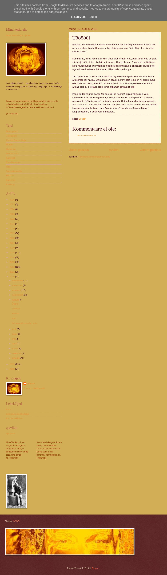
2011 (12, 271)
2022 (12, 218)
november (17, 285)
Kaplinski (10, 180)
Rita (8, 166)
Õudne (15, 303)
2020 (12, 228)
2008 (12, 369)
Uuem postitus (79, 150)
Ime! (14, 318)
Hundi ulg (10, 149)
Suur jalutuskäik (14, 171)
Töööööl (16, 308)
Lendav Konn (12, 153)
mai (14, 339)
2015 (12, 252)
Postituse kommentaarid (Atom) (94, 156)
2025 (12, 204)
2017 (12, 243)
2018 (12, 238)
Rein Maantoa (13, 162)
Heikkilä (10, 175)
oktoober (17, 290)
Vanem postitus (150, 150)
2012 (12, 267)
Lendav (31, 383)
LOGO (16, 521)
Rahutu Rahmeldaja (16, 140)
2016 (12, 247)
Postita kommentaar (87, 135)
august (15, 299)
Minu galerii (12, 131)
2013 (12, 262)
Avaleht (114, 150)
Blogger (96, 568)
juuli (14, 329)
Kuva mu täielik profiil (34, 388)
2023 (12, 214)
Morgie (9, 144)
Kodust (15, 313)
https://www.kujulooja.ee (18, 35)
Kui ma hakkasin (14, 418)
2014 (12, 257)
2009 (12, 364)
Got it (93, 17)
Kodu (8, 409)
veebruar (17, 353)
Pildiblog (10, 184)
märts (15, 348)
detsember (17, 280)
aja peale (10, 433)
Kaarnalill (10, 158)
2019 (12, 233)
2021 (12, 223)
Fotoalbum (11, 136)
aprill (15, 343)
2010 (12, 276)
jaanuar (16, 358)
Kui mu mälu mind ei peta (24, 323)
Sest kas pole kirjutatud (17, 414)
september (17, 295)
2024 (12, 209)
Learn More (78, 17)
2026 (12, 199)
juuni (15, 334)
